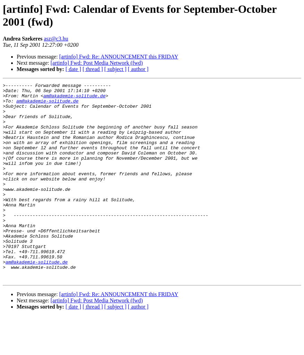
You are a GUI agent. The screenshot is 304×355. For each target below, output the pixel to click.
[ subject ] (115, 69)
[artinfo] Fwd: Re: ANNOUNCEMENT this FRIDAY (119, 57)
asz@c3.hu (56, 39)
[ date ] (73, 69)
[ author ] (138, 69)
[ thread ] (92, 69)
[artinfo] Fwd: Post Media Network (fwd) (97, 63)
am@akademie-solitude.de (74, 99)
